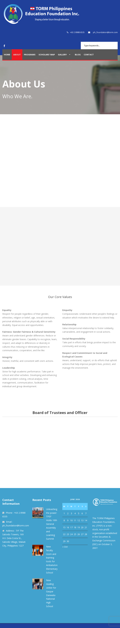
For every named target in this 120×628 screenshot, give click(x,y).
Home (7, 54)
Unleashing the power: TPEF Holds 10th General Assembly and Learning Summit (51, 524)
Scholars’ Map (47, 54)
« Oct (65, 546)
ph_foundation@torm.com (105, 32)
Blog (78, 54)
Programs (29, 54)
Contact (89, 54)
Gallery (62, 54)
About (17, 54)
